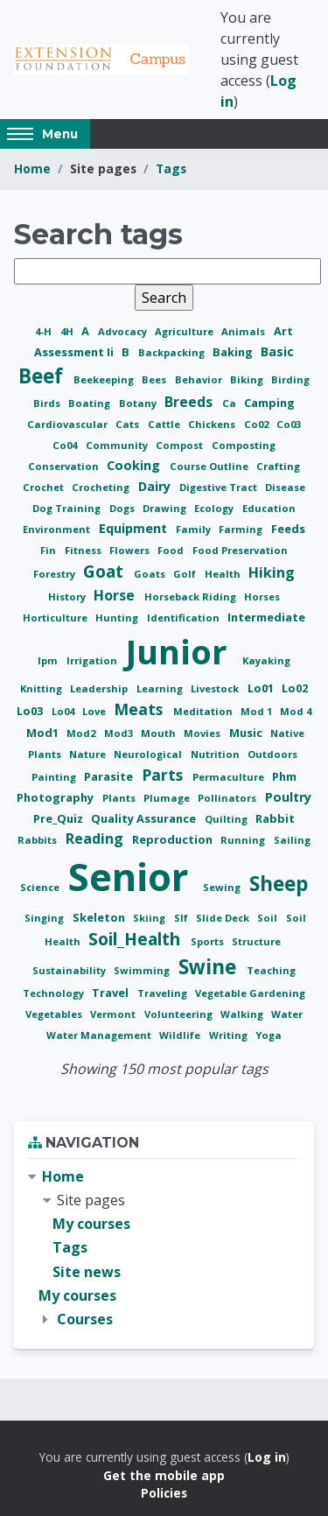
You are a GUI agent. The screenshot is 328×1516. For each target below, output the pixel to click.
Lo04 (64, 711)
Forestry (55, 573)
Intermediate (266, 617)
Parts (164, 774)
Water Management (100, 1035)
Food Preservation (240, 550)
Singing (45, 917)
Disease (285, 487)
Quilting (227, 818)
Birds (48, 403)
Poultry (288, 797)
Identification (184, 617)
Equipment (135, 528)
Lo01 (262, 688)
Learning (160, 688)
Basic (277, 351)
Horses (262, 596)
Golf (186, 573)
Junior (180, 651)
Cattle (165, 424)
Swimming (143, 970)
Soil (268, 917)
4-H (44, 331)
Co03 (288, 424)
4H (68, 331)
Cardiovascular (68, 424)
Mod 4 (295, 711)
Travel (111, 992)
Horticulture (56, 617)
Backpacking (172, 352)
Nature (88, 754)
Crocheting (102, 487)
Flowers (130, 550)
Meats (140, 708)
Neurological (149, 754)
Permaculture (229, 776)
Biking (248, 379)
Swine (209, 966)
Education (269, 508)
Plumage (167, 797)
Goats (151, 573)
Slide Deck (224, 917)
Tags (171, 168)
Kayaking (266, 660)
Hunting (118, 617)
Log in (267, 1457)
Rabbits (38, 839)
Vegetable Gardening (250, 993)
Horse (116, 595)
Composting (244, 445)
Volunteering (179, 1014)
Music (247, 732)
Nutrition (216, 754)
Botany (139, 403)
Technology (55, 993)
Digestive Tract (219, 487)
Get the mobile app (164, 1475)
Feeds (288, 529)
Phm (284, 776)
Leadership (100, 688)
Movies (203, 733)
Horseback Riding (191, 596)
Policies (164, 1492)
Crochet (44, 487)
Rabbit (275, 818)
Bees (155, 379)
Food (171, 550)
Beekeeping (104, 379)
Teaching (271, 970)
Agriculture (185, 331)
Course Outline (210, 466)
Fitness (84, 550)
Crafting (278, 466)
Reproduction (173, 839)
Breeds (190, 401)
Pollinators (228, 797)
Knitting (42, 688)
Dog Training (67, 508)
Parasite (110, 776)
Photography (56, 797)
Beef (43, 376)
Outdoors (272, 754)
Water (287, 1014)
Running (244, 839)
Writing (229, 1035)
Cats (128, 424)
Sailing (292, 839)
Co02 (257, 424)
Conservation (64, 466)
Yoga (268, 1035)
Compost (181, 445)
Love (95, 711)
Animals (244, 331)
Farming (242, 529)
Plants (120, 797)
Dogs (123, 508)
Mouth (159, 733)
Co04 (66, 445)
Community (118, 445)
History (68, 596)
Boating (90, 403)
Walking (243, 1014)
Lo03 (31, 711)
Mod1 (43, 732)
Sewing (223, 887)
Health (224, 573)
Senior (133, 876)
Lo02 (295, 688)
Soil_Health (136, 939)
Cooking (135, 465)
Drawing (166, 508)
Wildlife (181, 1035)
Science (41, 887)
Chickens (213, 424)
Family (194, 529)
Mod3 (120, 733)
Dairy (156, 486)
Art (283, 331)
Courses (85, 1319)
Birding (290, 379)
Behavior (200, 379)
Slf (182, 917)
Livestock (216, 688)
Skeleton (100, 917)
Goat (105, 571)
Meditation (204, 711)
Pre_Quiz (59, 818)
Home (32, 168)
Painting (55, 776)
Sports (209, 941)
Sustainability (70, 970)
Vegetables (55, 1014)
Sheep (278, 883)
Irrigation (93, 660)
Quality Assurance (145, 818)
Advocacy (124, 331)
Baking (234, 352)
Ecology (215, 508)
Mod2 (82, 733)
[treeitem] (164, 1248)
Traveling (163, 993)
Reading (96, 838)
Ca (230, 403)
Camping (269, 403)
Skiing (150, 917)
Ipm (49, 660)
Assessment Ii (75, 352)
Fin (49, 550)
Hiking (271, 572)
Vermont (114, 1014)
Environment (58, 529)
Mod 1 (258, 711)
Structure (256, 941)
